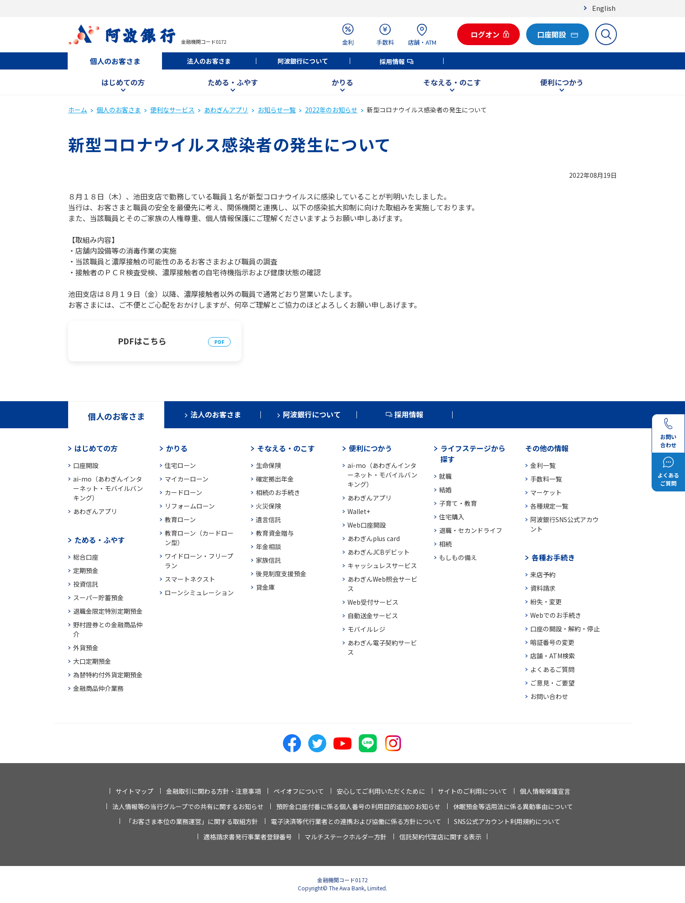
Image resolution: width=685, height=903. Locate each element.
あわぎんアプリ (226, 109)
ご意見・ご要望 (552, 682)
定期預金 (85, 570)
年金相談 (268, 546)
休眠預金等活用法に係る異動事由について (513, 806)
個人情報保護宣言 (545, 791)
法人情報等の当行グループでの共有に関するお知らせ (188, 806)
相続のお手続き (278, 492)
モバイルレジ (366, 629)
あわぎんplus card (373, 538)
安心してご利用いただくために (381, 791)
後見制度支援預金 (281, 573)
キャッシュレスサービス (382, 565)
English (604, 8)
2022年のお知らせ (331, 109)
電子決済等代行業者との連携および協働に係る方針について (356, 821)
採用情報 (392, 61)
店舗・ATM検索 (552, 655)
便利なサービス (172, 109)
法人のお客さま (209, 60)
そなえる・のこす (452, 82)
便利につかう (561, 82)
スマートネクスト (190, 578)
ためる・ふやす (233, 82)
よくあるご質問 (552, 669)
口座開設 (85, 465)
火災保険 (268, 505)
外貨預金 (85, 647)
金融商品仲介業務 (98, 688)
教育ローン (180, 519)
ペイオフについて (298, 791)
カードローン (183, 492)
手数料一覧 (546, 478)
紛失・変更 (546, 601)
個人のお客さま (115, 61)
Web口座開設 (366, 524)
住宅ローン (180, 465)
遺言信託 (268, 519)
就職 (445, 476)
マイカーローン (186, 478)
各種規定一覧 (549, 505)
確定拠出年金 (275, 478)
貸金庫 (265, 587)
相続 (445, 543)
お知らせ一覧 (277, 109)
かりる (342, 82)
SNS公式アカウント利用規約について (507, 821)
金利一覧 (542, 465)
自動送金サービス (372, 615)
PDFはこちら (142, 341)
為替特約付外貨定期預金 (108, 674)
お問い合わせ (549, 696)
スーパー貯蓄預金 (98, 597)
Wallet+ (358, 511)
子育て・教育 (458, 503)
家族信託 (268, 560)
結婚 (445, 489)
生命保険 (268, 465)
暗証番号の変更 (552, 642)
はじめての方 (123, 82)
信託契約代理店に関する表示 (440, 836)
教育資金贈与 (275, 532)
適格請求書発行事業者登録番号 (248, 836)
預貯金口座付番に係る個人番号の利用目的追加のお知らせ (358, 806)
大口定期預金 (92, 661)
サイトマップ (134, 791)
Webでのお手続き (555, 615)
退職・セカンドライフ (470, 530)
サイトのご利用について (472, 791)
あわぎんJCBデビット (378, 551)
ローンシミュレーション (199, 592)
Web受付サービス (372, 602)
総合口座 (85, 556)
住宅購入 (451, 516)
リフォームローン (190, 505)
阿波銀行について (303, 60)
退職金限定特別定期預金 (108, 611)
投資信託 (85, 583)
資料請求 (542, 588)
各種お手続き (553, 557)
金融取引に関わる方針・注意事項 (213, 791)
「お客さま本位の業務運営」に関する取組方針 (191, 821)
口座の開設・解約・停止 (565, 628)
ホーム (77, 109)
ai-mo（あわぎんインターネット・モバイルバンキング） (108, 488)
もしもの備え (458, 557)
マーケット (546, 492)
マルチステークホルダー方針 (346, 836)
